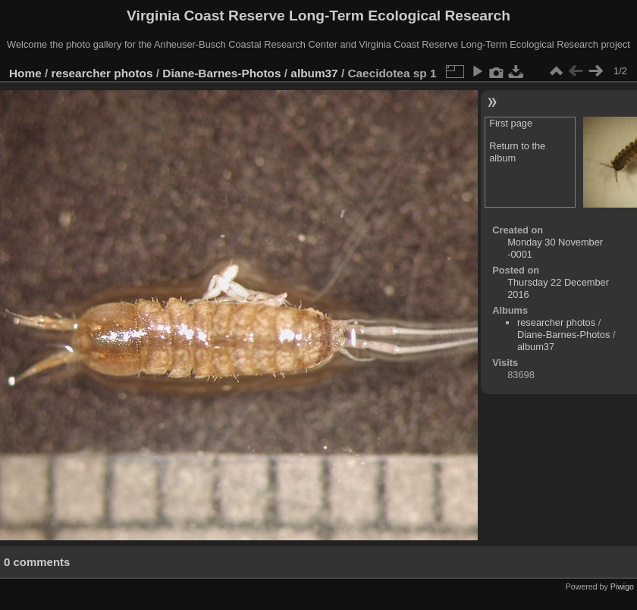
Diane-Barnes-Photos (221, 73)
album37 (313, 73)
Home (25, 73)
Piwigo (622, 586)
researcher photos (102, 73)
